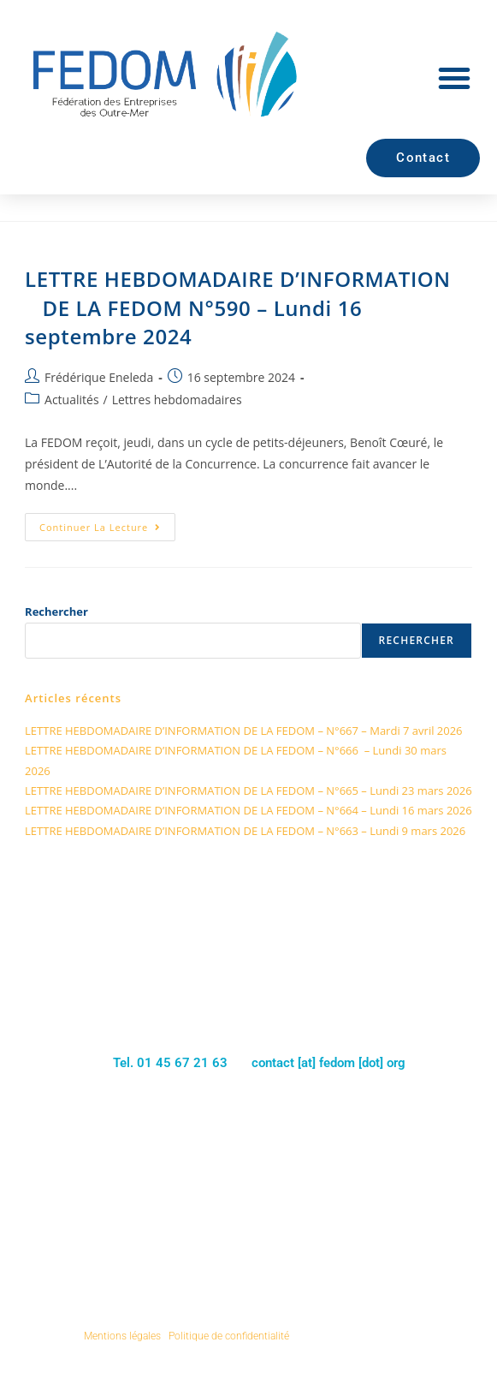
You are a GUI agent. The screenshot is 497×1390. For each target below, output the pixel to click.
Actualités (71, 399)
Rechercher (56, 611)
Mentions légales (122, 1336)
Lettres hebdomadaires (177, 399)
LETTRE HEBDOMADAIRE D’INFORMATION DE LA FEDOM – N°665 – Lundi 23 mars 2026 (248, 790)
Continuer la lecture (107, 523)
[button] (454, 78)
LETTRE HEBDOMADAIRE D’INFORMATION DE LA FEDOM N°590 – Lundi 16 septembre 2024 (238, 307)
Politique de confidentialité (229, 1336)
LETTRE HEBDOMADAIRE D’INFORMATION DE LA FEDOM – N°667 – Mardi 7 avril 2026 (244, 730)
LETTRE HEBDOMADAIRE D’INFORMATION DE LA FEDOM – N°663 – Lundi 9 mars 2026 (245, 830)
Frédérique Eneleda (98, 377)
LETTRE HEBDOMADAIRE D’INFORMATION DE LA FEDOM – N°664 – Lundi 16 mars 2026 (248, 810)
